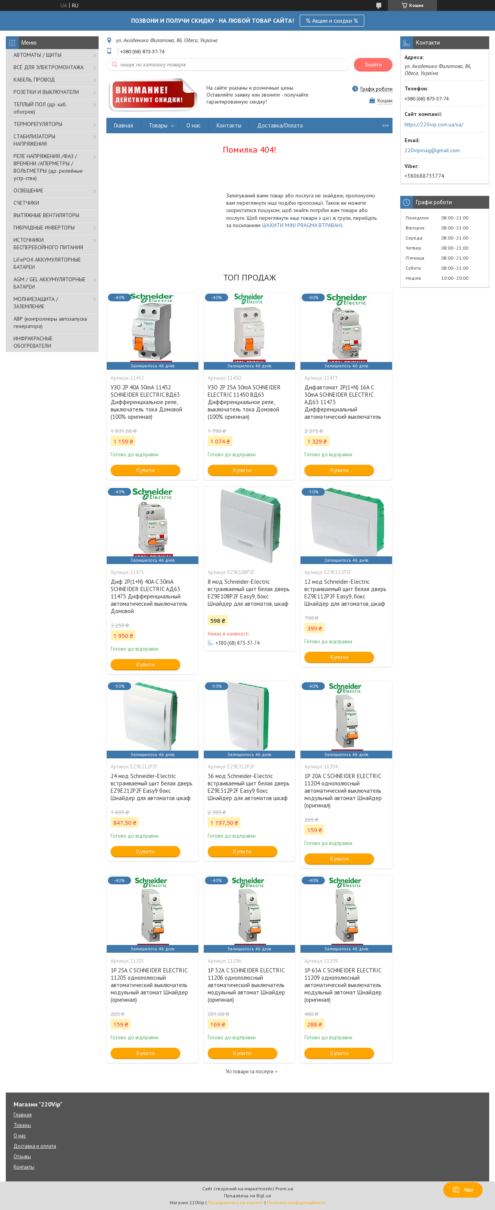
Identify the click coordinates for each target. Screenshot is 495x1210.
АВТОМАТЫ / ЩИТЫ (37, 54)
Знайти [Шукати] (373, 65)
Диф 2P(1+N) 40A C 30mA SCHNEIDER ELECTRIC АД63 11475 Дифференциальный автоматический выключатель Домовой (149, 596)
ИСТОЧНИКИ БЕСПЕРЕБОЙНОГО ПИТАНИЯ (48, 243)
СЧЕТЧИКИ (26, 202)
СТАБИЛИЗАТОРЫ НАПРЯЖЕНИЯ (34, 140)
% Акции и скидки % (332, 20)
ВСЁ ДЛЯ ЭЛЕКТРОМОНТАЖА (49, 67)
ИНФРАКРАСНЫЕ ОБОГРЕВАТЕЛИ (33, 342)
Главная (123, 125)
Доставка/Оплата (280, 125)
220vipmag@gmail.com (432, 150)
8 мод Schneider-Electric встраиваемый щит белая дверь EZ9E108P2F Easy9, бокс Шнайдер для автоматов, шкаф (249, 592)
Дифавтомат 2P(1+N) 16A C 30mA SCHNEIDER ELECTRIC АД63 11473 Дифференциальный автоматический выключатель (342, 402)
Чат (462, 1189)
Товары (158, 125)
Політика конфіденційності (296, 1202)
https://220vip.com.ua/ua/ (434, 124)
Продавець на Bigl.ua (247, 1195)
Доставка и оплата (35, 1146)
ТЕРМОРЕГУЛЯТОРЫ (38, 124)
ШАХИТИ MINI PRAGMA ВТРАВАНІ (302, 225)
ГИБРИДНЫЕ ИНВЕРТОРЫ (44, 227)
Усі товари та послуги (249, 1071)
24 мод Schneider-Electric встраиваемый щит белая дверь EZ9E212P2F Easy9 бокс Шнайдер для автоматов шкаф (152, 787)
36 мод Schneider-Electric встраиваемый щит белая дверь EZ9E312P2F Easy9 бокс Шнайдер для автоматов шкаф (249, 787)
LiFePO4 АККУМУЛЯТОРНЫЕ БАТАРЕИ (47, 263)
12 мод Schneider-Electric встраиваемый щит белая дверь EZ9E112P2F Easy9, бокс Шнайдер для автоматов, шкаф (345, 592)
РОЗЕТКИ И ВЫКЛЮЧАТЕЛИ (46, 91)
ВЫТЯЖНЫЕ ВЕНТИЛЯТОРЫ (46, 215)
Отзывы (22, 1156)
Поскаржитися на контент (235, 1202)
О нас (193, 125)
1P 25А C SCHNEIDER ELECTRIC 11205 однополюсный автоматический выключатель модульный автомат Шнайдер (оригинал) (149, 985)
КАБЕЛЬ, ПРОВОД (34, 79)
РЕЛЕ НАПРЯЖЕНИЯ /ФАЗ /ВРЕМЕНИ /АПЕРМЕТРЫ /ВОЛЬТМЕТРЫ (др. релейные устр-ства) (48, 167)
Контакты (229, 125)
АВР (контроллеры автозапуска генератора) (50, 322)
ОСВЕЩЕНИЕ (28, 190)
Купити (146, 470)
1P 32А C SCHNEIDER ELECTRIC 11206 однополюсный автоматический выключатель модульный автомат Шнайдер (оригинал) (246, 985)
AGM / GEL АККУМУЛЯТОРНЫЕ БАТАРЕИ (49, 283)
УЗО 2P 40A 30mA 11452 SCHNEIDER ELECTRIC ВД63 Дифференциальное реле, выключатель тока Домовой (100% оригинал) (146, 402)
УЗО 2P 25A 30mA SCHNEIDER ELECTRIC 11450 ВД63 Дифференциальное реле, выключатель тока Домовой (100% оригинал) (244, 402)
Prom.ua (284, 1188)
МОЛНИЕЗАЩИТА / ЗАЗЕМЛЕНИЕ (36, 303)
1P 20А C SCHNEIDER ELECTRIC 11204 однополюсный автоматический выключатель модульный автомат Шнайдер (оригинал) (343, 790)
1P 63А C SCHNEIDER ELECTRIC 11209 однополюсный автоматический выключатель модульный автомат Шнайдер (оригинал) (343, 985)
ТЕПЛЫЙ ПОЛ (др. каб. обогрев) (40, 108)
